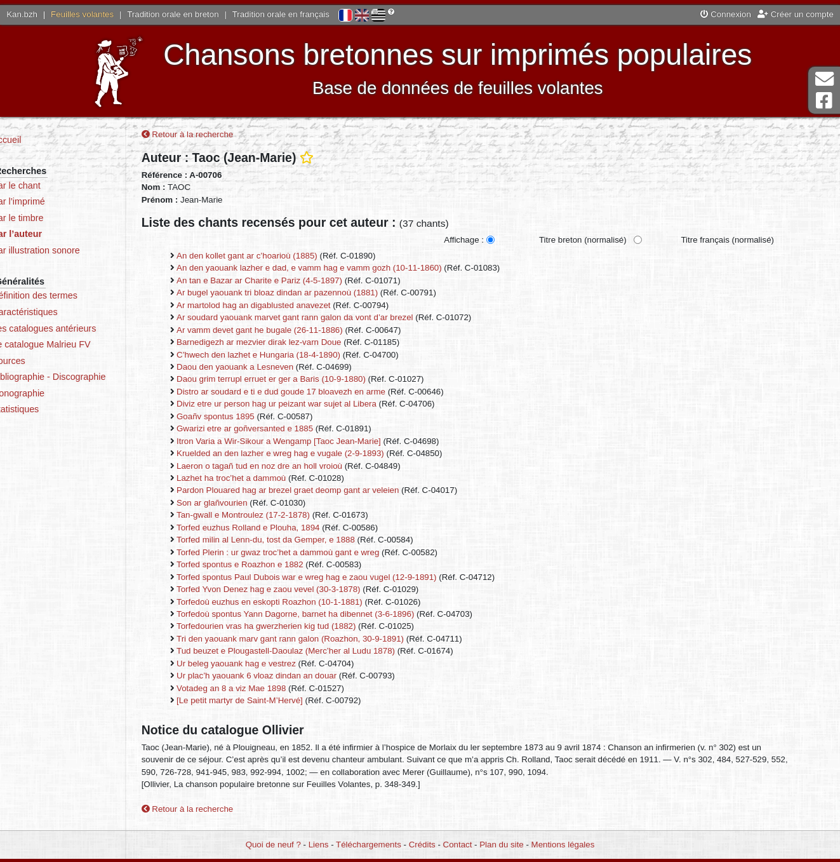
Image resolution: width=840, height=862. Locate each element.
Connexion (725, 14)
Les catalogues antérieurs (82, 328)
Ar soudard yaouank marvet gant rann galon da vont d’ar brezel (329, 318)
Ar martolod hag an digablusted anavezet (288, 306)
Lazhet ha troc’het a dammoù (266, 479)
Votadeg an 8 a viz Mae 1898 (266, 689)
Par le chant (54, 185)
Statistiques (53, 409)
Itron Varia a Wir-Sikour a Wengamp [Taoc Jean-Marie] (313, 442)
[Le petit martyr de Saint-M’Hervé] (274, 702)
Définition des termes (73, 295)
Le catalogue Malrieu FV (79, 344)
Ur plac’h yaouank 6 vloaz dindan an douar (291, 677)
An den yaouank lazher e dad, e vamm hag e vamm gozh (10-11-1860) (344, 269)
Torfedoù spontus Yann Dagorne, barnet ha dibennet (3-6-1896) (330, 615)
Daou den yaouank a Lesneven (269, 368)
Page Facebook (824, 100)
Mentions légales (563, 845)
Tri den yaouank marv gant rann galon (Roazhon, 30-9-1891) (325, 640)
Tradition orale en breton (172, 14)
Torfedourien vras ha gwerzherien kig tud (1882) (300, 628)
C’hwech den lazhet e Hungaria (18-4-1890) (293, 356)
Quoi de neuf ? (273, 845)
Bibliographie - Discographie (86, 377)
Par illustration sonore (74, 250)
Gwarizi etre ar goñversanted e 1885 (279, 430)
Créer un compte (795, 14)
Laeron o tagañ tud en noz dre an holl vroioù (294, 467)
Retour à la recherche (223, 136)
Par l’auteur (55, 234)
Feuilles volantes (82, 14)
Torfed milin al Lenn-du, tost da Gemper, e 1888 (300, 541)
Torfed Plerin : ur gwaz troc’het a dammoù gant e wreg (312, 553)
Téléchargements (368, 845)
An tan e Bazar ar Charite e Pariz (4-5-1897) (294, 281)
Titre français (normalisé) (762, 241)
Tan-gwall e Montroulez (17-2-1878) (278, 517)
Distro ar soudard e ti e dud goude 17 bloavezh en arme (315, 393)
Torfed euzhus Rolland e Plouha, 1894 (282, 529)
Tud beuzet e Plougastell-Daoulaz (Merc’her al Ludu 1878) (320, 652)
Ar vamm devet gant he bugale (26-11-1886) (294, 331)
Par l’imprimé (56, 201)
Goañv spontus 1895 (250, 417)
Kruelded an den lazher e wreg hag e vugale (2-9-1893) (315, 454)
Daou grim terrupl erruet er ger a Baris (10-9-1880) (306, 381)
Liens (319, 845)
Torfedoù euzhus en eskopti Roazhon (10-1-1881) (304, 603)
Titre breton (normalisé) (618, 241)
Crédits (422, 845)
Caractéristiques (63, 312)
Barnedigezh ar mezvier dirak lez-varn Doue (293, 343)
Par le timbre (55, 218)
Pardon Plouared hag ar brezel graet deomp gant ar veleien (322, 492)
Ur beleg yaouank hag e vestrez (271, 665)
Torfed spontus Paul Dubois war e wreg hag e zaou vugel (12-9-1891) (341, 578)
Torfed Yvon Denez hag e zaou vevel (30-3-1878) (303, 590)
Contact (457, 845)
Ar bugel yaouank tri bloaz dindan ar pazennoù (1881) (312, 294)
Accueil (44, 140)
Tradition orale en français (281, 14)
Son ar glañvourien (247, 504)
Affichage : (499, 241)
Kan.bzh (21, 14)
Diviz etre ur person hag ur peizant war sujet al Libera (311, 405)
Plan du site (501, 845)
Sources (46, 361)
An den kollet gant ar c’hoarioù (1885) (281, 257)
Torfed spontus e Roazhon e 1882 (274, 566)
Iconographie (56, 393)
